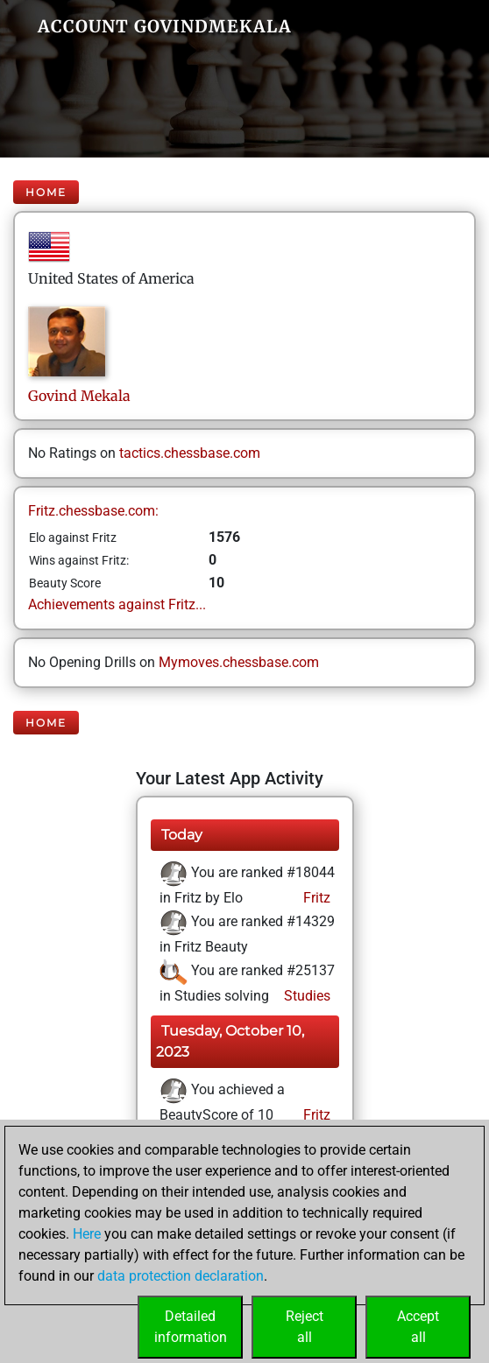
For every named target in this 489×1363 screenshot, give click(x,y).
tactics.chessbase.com (189, 453)
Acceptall (418, 1326)
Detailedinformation (190, 1326)
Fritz (315, 897)
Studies (305, 995)
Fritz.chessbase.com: (93, 510)
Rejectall (304, 1326)
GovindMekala (79, 395)
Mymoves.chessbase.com (239, 662)
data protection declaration (180, 1276)
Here (87, 1234)
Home (46, 192)
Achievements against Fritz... (117, 604)
